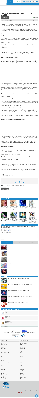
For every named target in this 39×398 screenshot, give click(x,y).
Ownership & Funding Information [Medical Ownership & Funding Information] (7, 378)
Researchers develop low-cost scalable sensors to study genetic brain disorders (24, 208)
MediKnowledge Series (5, 352)
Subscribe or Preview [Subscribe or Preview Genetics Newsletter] (9, 312)
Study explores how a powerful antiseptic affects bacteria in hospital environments (22, 257)
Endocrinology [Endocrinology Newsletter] (7, 316)
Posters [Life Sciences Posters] (21, 355)
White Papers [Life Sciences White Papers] (22, 348)
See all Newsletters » (4, 326)
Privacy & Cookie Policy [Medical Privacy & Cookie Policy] (5, 376)
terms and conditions (17, 383)
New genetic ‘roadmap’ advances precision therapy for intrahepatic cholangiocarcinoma (24, 220)
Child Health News (8, 185)
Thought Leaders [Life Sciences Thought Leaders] (23, 349)
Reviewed (36, 17)
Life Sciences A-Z (23, 347)
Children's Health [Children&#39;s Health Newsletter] (8, 321)
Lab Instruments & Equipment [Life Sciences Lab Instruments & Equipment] (25, 345)
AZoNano (21, 366)
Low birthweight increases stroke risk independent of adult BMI (18, 278)
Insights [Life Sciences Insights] (21, 351)
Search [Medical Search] (2, 368)
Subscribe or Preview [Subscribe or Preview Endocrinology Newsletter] (9, 317)
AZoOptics (22, 369)
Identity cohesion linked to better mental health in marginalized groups (20, 284)
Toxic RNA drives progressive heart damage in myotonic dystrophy (19, 290)
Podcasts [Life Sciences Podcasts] (21, 356)
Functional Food (4, 344)
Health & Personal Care (5, 353)
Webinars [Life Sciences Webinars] (22, 352)
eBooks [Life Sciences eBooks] (21, 353)
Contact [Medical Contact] (2, 373)
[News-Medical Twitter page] (5, 387)
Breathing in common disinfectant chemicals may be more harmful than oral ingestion (22, 263)
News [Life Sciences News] (21, 344)
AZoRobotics (22, 370)
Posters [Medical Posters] (2, 359)
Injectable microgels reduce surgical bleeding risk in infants (18, 302)
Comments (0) (3, 186)
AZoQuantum (22, 374)
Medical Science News (15, 185)
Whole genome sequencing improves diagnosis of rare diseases (32, 208)
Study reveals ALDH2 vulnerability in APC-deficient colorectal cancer (4, 208)
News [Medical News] (2, 345)
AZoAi (21, 378)
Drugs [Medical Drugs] (2, 356)
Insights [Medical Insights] (2, 351)
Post (2, 239)
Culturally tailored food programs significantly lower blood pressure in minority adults (22, 251)
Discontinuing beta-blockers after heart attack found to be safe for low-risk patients (22, 269)
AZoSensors (22, 372)
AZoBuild (21, 376)
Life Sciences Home (17, 1)
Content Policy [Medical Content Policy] (3, 377)
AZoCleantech (22, 368)
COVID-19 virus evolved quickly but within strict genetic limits (5, 219)
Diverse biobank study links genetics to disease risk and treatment (14, 219)
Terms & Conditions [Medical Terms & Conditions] (4, 374)
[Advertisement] (19, 193)
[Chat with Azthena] (36, 395)
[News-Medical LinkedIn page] (8, 387)
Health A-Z (3, 347)
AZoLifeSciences (23, 377)
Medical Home (10, 1)
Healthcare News (23, 185)
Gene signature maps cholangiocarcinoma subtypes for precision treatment (14, 208)
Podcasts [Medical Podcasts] (2, 360)
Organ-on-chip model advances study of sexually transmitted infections (20, 296)
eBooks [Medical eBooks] (2, 357)
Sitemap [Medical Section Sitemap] (2, 370)
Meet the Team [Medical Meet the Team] (4, 366)
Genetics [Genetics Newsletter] (6, 311)
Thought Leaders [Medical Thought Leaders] (4, 349)
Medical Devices (4, 355)
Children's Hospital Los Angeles (7, 20)
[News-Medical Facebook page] (3, 387)
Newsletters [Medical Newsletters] (3, 369)
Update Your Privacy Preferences (30, 388)
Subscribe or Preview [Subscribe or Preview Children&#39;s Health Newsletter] (9, 322)
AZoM (21, 365)
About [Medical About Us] (2, 365)
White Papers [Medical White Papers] (3, 348)
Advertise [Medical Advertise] (3, 372)
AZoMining (22, 373)
